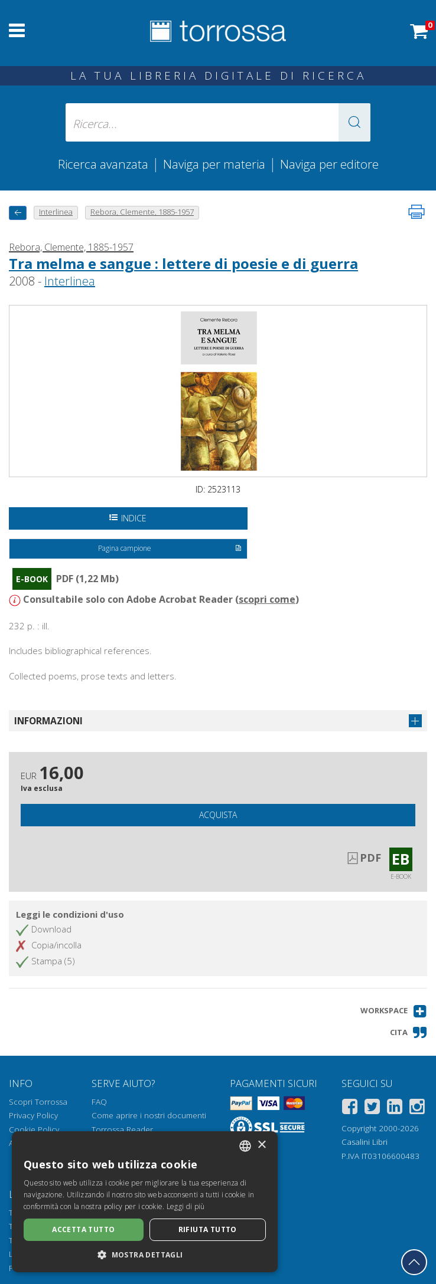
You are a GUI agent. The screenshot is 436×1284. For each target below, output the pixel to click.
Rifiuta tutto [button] (207, 1229)
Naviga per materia (214, 164)
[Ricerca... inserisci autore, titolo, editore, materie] (218, 122)
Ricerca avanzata (103, 164)
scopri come (267, 599)
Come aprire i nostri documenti (149, 1115)
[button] (354, 122)
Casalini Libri (364, 1142)
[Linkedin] (395, 1108)
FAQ (99, 1101)
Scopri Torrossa (38, 1101)
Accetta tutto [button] (83, 1229)
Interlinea (69, 281)
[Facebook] (350, 1108)
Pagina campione (170, 549)
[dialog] (145, 1201)
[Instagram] (417, 1108)
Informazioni (48, 720)
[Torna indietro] (18, 212)
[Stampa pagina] (416, 211)
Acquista (218, 814)
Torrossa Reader (122, 1129)
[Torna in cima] (414, 1262)
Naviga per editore (329, 164)
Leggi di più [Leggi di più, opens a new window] (186, 1206)
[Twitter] (372, 1108)
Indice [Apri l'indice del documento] (128, 518)
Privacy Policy (33, 1115)
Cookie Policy (34, 1129)
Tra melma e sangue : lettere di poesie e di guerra (183, 263)
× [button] (261, 1145)
